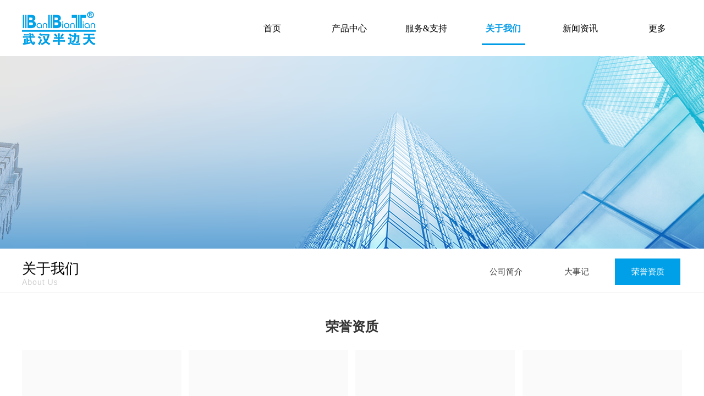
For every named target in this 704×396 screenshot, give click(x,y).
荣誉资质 (647, 271)
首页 (272, 28)
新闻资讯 (580, 28)
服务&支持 (426, 28)
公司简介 (506, 271)
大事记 (576, 271)
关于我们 (503, 28)
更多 (657, 28)
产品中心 (349, 28)
